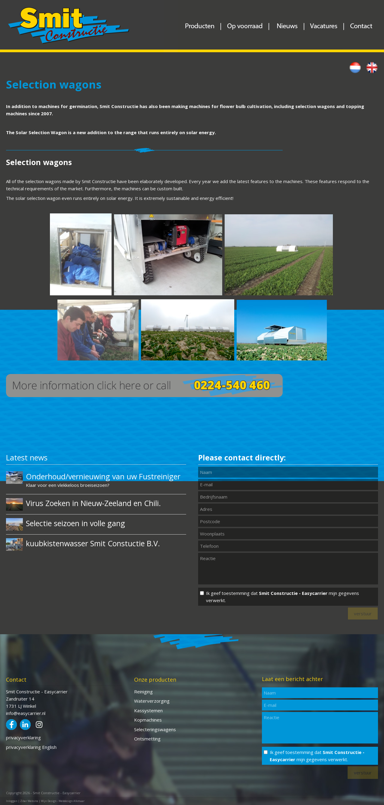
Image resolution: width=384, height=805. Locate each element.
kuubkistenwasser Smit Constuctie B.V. (93, 543)
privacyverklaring (23, 737)
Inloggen (11, 801)
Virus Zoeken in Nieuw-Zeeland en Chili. (93, 503)
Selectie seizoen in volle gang (75, 523)
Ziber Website (29, 801)
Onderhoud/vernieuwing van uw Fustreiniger (103, 476)
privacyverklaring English (31, 747)
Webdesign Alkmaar (71, 801)
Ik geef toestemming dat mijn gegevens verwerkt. (282, 596)
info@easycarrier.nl (25, 713)
